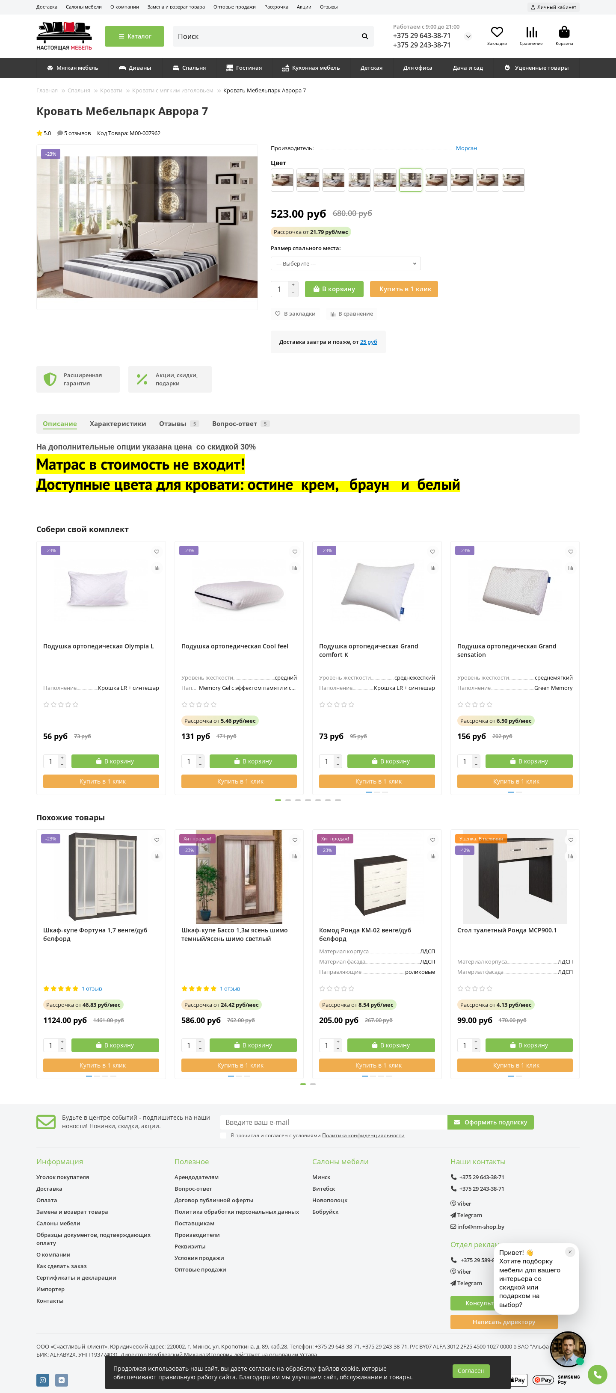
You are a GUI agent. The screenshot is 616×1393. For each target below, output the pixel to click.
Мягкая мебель (72, 67)
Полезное (192, 1161)
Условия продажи (199, 1258)
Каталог (134, 36)
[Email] (333, 1122)
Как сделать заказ (61, 1266)
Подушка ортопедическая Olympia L (98, 646)
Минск (321, 1177)
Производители (197, 1235)
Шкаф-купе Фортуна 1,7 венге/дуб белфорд (95, 934)
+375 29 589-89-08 (478, 1260)
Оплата (46, 1200)
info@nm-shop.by (477, 1226)
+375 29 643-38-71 (422, 35)
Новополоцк (329, 1200)
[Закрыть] (570, 1286)
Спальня (189, 67)
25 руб (368, 342)
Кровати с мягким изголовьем (172, 90)
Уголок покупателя (62, 1177)
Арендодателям (197, 1177)
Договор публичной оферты (214, 1200)
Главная (47, 90)
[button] (269, 800)
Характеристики (118, 423)
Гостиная (244, 67)
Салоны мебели (84, 6)
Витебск (323, 1188)
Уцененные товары (536, 67)
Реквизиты (190, 1246)
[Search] (273, 36)
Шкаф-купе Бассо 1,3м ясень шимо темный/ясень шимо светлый (234, 934)
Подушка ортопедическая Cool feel (234, 646)
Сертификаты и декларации (76, 1277)
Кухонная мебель (311, 67)
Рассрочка (276, 6)
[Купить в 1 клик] (404, 289)
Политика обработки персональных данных (237, 1212)
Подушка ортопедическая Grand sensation (507, 650)
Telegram (466, 1215)
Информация (59, 1161)
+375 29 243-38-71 (422, 45)
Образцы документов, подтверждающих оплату (93, 1239)
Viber (460, 1203)
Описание (60, 423)
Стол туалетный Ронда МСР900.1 (507, 930)
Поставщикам (194, 1223)
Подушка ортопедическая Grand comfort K (368, 650)
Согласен (471, 1370)
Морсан (466, 148)
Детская (371, 67)
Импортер (50, 1289)
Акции (304, 6)
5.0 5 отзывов (63, 133)
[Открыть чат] (568, 1349)
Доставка (46, 6)
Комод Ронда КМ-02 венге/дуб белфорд (365, 934)
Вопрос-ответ (241, 423)
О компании (124, 6)
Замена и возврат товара (176, 6)
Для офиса (417, 67)
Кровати (111, 90)
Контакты (50, 1300)
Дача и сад (468, 67)
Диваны (135, 67)
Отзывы (329, 6)
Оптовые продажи (234, 6)
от (311, 232)
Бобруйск (325, 1212)
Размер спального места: (306, 248)
